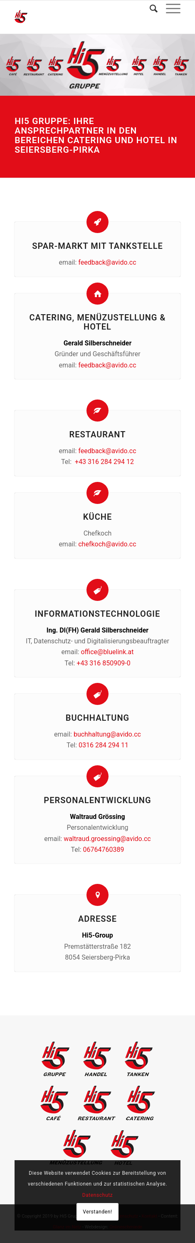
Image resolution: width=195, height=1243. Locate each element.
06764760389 (103, 849)
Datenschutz (97, 1195)
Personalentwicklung (97, 800)
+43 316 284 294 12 (104, 462)
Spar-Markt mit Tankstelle (97, 246)
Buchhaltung (97, 718)
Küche (97, 517)
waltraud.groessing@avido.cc (107, 839)
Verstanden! (97, 1212)
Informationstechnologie (97, 614)
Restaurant (97, 434)
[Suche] (149, 8)
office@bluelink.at (107, 652)
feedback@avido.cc (107, 262)
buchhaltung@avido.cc (107, 734)
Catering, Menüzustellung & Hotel (98, 322)
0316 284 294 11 (103, 745)
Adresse (97, 919)
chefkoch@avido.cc (107, 544)
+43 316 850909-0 (103, 663)
